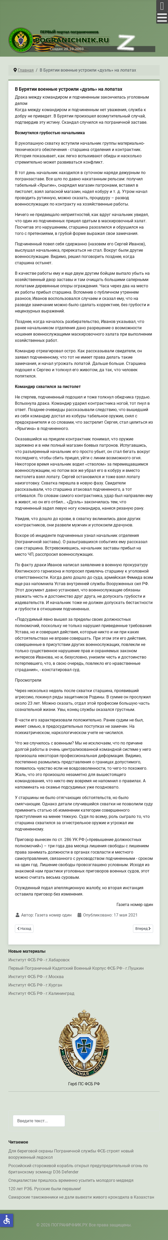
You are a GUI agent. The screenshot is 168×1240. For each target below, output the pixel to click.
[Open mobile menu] (162, 6)
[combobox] (39, 1121)
